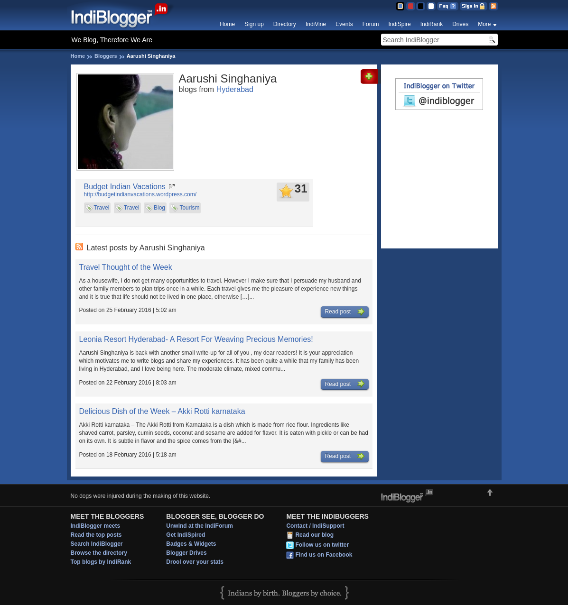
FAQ (447, 6)
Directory (284, 24)
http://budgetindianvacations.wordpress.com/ (140, 194)
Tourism (189, 207)
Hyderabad (234, 89)
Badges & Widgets (191, 544)
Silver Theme (420, 6)
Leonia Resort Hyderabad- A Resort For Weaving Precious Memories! (196, 339)
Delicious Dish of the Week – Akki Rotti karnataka (162, 411)
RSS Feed (493, 6)
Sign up (254, 24)
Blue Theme (399, 6)
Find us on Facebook (323, 555)
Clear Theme (431, 6)
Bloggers (105, 56)
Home (227, 24)
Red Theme (410, 6)
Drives (460, 24)
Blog (159, 207)
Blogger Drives (186, 553)
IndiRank (431, 24)
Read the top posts (96, 535)
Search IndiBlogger (97, 544)
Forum (371, 24)
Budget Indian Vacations (125, 187)
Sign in (473, 6)
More (484, 24)
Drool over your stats (194, 562)
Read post (344, 312)
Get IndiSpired (185, 535)
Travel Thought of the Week (125, 267)
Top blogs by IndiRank (101, 562)
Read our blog (314, 535)
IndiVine (316, 24)
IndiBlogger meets (96, 525)
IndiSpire (399, 24)
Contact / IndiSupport (315, 525)
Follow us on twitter (322, 545)
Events (344, 24)
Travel (102, 207)
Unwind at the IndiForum (199, 525)
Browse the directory (99, 553)
